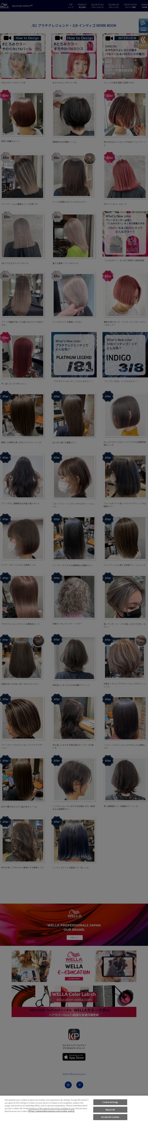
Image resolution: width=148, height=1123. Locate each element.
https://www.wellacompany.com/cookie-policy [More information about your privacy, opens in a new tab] (51, 1111)
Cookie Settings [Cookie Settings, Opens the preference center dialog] (110, 1102)
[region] (74, 1109)
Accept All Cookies (110, 1117)
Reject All (110, 1109)
